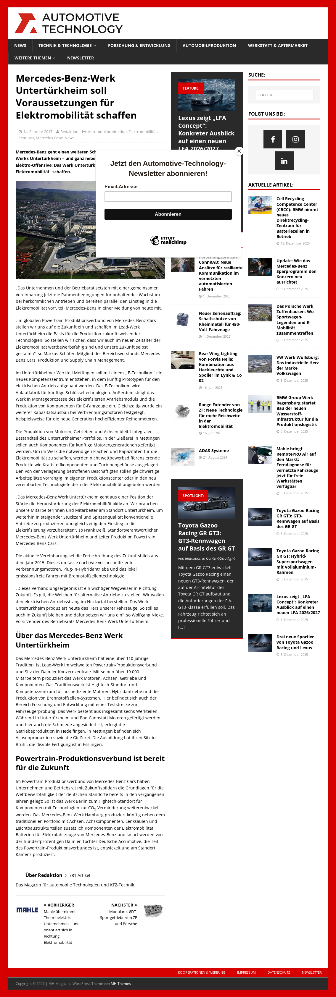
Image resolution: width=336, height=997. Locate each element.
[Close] (239, 151)
